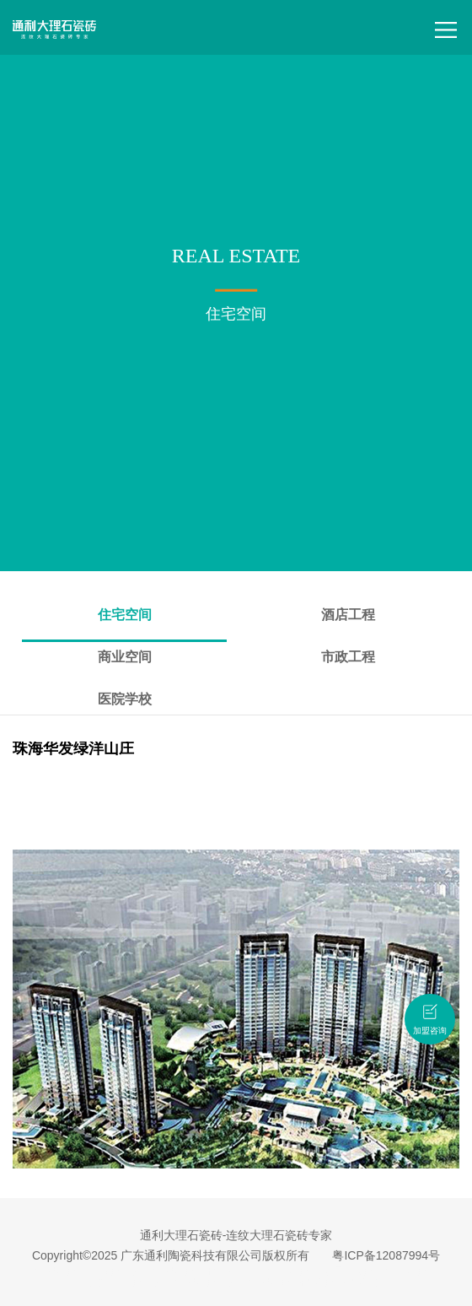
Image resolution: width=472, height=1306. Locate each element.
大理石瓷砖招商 (284, 1282)
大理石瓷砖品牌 (210, 1282)
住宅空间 (125, 614)
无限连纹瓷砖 (352, 1271)
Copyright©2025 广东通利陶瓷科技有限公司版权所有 (170, 1255)
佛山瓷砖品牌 (141, 1282)
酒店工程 (348, 614)
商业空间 (125, 657)
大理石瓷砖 (60, 1271)
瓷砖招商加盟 (354, 1282)
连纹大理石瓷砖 (283, 1271)
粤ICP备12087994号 (386, 1255)
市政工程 (348, 657)
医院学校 (125, 699)
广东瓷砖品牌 (119, 1271)
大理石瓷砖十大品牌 (198, 1271)
